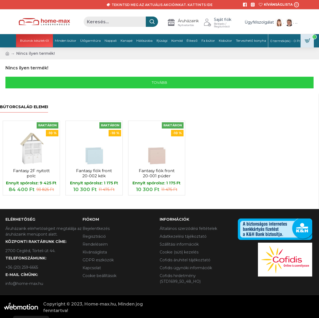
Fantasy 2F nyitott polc (31, 173)
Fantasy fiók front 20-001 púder (157, 173)
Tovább (159, 82)
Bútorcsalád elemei (24, 107)
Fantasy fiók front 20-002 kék (94, 173)
